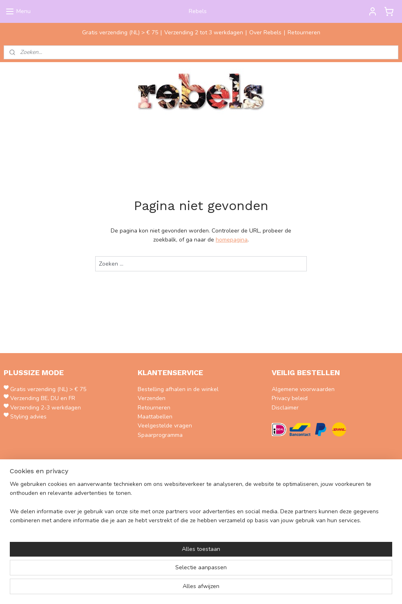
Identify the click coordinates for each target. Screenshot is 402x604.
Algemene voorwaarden (303, 389)
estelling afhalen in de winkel (180, 389)
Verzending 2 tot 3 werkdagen (203, 32)
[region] (147, 571)
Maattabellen (155, 417)
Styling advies (28, 417)
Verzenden (151, 398)
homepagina (232, 240)
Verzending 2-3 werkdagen (45, 408)
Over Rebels (265, 32)
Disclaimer (285, 408)
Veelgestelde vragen (165, 426)
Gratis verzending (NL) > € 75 (120, 32)
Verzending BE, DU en (39, 398)
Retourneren (304, 32)
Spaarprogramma (160, 435)
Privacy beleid (290, 398)
